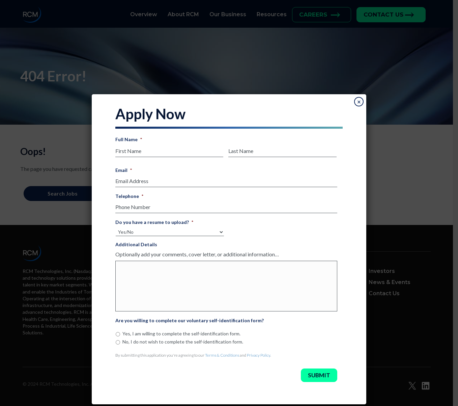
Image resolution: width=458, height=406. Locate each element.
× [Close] (359, 102)
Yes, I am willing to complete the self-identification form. (181, 335)
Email (123, 169)
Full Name (128, 139)
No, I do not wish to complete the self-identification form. (182, 343)
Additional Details (136, 242)
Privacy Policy (258, 356)
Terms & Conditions (222, 356)
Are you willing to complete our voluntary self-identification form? (189, 322)
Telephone (129, 195)
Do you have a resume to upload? (154, 220)
